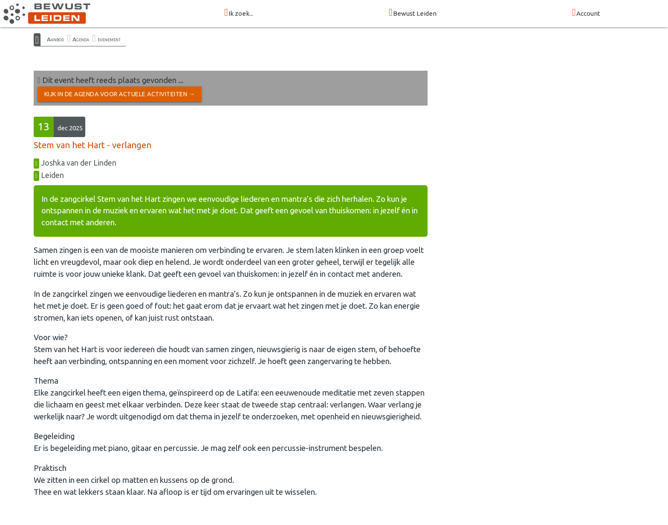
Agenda (80, 39)
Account (586, 13)
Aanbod (55, 39)
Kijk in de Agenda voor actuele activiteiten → (119, 94)
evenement (109, 39)
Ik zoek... (238, 13)
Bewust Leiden (413, 13)
